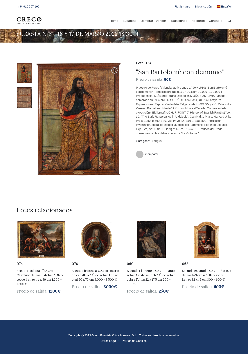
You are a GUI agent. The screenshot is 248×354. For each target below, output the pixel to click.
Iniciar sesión (203, 6)
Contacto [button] (215, 21)
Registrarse (182, 6)
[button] (229, 21)
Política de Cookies (134, 340)
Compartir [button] (147, 154)
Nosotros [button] (198, 21)
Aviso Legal (108, 340)
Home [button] (114, 21)
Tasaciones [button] (178, 21)
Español (224, 6)
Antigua (157, 141)
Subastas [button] (129, 21)
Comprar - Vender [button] (153, 21)
